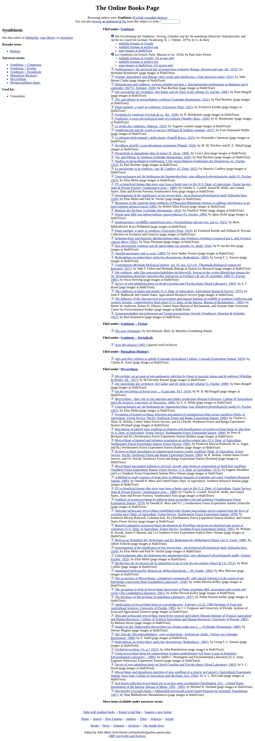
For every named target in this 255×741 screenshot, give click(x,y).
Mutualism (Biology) (23, 75)
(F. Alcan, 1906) (152, 153)
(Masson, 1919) (141, 126)
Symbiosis (127, 29)
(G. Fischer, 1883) (180, 276)
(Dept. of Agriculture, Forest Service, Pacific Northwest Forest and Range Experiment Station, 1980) (178, 416)
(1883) (140, 253)
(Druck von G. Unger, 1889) (180, 540)
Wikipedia (31, 37)
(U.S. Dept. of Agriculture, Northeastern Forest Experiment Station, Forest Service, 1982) (176, 442)
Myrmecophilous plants (25, 82)
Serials (169, 719)
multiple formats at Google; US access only (146, 58)
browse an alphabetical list (109, 21)
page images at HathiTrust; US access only (146, 65)
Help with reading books (99, 712)
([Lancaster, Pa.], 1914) (153, 391)
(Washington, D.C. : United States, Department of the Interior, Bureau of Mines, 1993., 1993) (177, 685)
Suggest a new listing (158, 712)
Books (95, 725)
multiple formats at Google (136, 43)
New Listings (113, 719)
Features (119, 725)
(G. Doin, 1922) (156, 168)
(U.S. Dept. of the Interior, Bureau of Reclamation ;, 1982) (181, 300)
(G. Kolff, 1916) (163, 246)
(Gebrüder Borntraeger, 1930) (153, 157)
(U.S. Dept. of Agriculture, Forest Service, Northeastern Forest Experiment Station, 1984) (180, 430)
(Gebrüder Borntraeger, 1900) (177, 626)
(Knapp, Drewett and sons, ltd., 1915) (176, 69)
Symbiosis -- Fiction (23, 68)
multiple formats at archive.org (138, 47)
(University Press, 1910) (153, 230)
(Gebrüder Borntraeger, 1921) (162, 99)
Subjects (156, 719)
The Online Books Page (127, 7)
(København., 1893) (161, 257)
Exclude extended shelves (149, 17)
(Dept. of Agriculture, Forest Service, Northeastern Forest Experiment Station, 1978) (179, 512)
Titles (143, 719)
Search (97, 719)
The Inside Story (153, 725)
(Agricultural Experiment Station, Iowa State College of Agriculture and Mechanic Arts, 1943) (181, 673)
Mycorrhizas (18, 79)
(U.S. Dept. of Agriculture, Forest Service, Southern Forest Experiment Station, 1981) (177, 527)
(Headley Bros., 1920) (162, 118)
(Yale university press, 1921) (174, 77)
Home (85, 719)
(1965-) (131, 345)
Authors (131, 719)
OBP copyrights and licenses (127, 736)
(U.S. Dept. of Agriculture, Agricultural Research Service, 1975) (179, 291)
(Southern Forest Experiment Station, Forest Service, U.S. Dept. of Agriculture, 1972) (178, 467)
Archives (133, 725)
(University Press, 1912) (154, 107)
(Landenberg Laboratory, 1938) (177, 580)
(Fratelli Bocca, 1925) (155, 137)
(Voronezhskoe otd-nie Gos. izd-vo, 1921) (171, 222)
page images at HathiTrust (135, 50)
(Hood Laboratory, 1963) (175, 283)
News (106, 725)
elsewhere (66, 37)
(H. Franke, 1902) (164, 570)
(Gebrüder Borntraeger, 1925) (148, 210)
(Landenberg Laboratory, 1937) (154, 597)
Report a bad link (130, 712)
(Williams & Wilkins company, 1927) (164, 130)
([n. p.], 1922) (137, 649)
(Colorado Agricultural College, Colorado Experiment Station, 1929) (180, 358)
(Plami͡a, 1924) (155, 145)
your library (47, 37)
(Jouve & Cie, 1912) (175, 563)
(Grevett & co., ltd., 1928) (146, 114)
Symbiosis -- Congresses (26, 64)
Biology (15, 51)
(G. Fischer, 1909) (172, 92)
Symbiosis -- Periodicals (25, 72)
